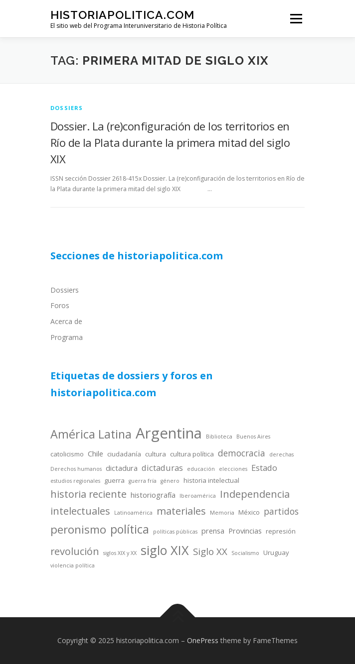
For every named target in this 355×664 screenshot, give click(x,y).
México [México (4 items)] (249, 512)
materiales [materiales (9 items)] (181, 511)
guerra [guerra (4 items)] (114, 480)
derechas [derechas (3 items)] (281, 454)
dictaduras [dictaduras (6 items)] (162, 467)
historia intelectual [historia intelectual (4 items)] (211, 480)
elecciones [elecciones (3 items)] (233, 468)
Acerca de (66, 321)
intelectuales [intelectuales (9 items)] (80, 511)
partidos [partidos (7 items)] (281, 511)
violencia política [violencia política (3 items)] (72, 565)
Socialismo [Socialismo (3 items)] (245, 553)
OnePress (202, 640)
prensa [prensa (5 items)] (212, 531)
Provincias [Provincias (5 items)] (245, 531)
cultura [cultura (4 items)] (155, 453)
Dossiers (64, 290)
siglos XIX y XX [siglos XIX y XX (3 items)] (120, 553)
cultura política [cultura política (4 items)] (192, 453)
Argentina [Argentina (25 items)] (169, 433)
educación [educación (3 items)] (201, 468)
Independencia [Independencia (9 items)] (255, 494)
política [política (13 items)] (129, 529)
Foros (59, 305)
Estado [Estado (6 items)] (264, 467)
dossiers (66, 107)
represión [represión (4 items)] (281, 531)
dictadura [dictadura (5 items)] (122, 468)
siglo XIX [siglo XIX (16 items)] (165, 550)
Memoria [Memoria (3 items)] (222, 512)
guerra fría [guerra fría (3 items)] (143, 480)
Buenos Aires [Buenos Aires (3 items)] (253, 436)
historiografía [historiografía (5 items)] (153, 495)
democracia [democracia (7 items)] (241, 453)
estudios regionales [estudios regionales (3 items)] (75, 480)
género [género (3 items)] (170, 480)
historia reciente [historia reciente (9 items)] (88, 494)
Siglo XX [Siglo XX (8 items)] (210, 551)
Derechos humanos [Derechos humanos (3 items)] (76, 468)
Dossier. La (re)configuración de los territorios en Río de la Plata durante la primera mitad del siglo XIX (170, 142)
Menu (295, 18)
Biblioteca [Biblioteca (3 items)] (219, 436)
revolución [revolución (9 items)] (74, 551)
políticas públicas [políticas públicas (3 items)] (175, 531)
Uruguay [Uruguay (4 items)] (276, 552)
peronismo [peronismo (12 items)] (78, 529)
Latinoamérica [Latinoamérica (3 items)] (133, 512)
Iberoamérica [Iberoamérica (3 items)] (197, 495)
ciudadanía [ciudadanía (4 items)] (124, 453)
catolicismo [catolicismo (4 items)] (67, 453)
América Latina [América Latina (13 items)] (91, 434)
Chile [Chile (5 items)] (95, 453)
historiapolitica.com (122, 14)
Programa (66, 337)
